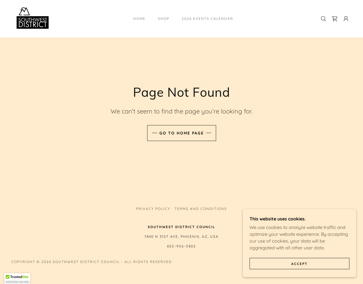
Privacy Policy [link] (153, 209)
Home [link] (139, 18)
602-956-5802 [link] (181, 246)
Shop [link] (163, 18)
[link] (32, 18)
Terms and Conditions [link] (201, 209)
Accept (299, 264)
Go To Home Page (181, 133)
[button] (346, 18)
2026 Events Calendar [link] (207, 18)
